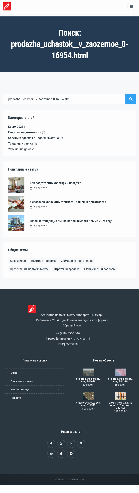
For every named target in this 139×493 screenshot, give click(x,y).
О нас (14, 372)
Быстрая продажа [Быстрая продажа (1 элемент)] (43, 260)
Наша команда (20, 389)
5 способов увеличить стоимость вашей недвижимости (68, 202)
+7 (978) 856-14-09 (68, 333)
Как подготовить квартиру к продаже (55, 183)
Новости (16, 397)
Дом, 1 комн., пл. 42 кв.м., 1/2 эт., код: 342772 (120, 405)
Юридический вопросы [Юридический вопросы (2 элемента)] (99, 269)
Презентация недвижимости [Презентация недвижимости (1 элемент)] (29, 269)
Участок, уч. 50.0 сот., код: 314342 (88, 403)
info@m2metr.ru (68, 344)
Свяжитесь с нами (22, 381)
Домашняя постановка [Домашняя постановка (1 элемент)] (77, 260)
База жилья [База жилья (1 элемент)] (18, 260)
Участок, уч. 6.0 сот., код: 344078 (88, 380)
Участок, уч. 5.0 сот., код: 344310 (120, 380)
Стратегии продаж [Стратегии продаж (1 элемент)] (66, 269)
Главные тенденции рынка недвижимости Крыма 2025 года (71, 221)
